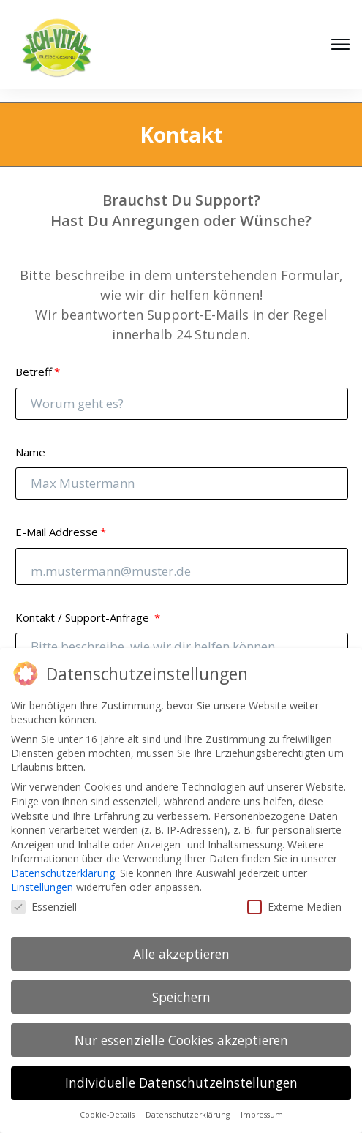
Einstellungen (42, 887)
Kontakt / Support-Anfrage (83, 603)
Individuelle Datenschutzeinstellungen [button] (181, 1082)
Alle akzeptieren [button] (181, 954)
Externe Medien (294, 907)
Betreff (33, 357)
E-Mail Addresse (56, 518)
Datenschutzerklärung (63, 873)
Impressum (262, 1115)
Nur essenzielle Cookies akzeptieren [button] (181, 1040)
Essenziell (44, 907)
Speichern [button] (181, 997)
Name (30, 438)
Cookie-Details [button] (108, 1115)
